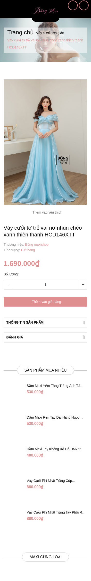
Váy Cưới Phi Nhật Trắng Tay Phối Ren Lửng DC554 (56, 512)
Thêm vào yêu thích (47, 212)
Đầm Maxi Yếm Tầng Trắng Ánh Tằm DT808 (55, 386)
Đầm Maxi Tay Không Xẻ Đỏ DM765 (54, 449)
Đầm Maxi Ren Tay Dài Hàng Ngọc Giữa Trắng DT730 (53, 417)
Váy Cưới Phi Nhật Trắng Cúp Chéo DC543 (49, 481)
